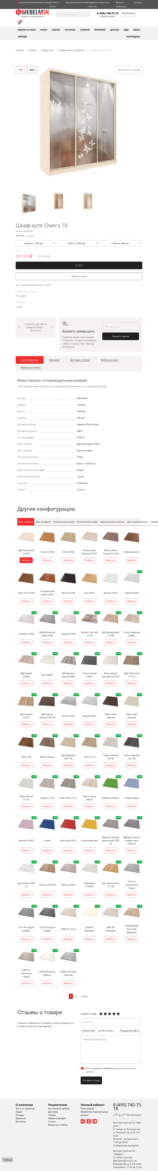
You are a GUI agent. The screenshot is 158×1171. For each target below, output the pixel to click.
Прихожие (100, 29)
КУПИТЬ (79, 265)
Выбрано (26, 560)
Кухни (43, 29)
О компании (24, 1105)
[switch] (83, 1068)
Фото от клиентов (25, 1108)
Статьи (51, 1121)
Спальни (85, 29)
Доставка (53, 1111)
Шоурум (28, 2)
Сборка (52, 1115)
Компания (37, 2)
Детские (114, 29)
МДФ (126, 29)
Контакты (137, 2)
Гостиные (70, 29)
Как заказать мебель (59, 1108)
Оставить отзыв (91, 1080)
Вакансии (21, 1118)
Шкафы (56, 29)
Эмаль (136, 29)
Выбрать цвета (79, 276)
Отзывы (45, 2)
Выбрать (47, 560)
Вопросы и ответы (58, 1124)
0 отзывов (29, 236)
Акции (22, 2)
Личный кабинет (93, 1105)
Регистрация (87, 1108)
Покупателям (82, 2)
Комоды (22, 36)
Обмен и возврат (57, 1118)
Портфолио (70, 2)
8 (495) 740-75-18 (107, 13)
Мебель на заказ (27, 29)
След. (84, 996)
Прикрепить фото (129, 1030)
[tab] (30, 360)
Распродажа (133, 36)
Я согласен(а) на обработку (111, 1070)
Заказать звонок (107, 16)
